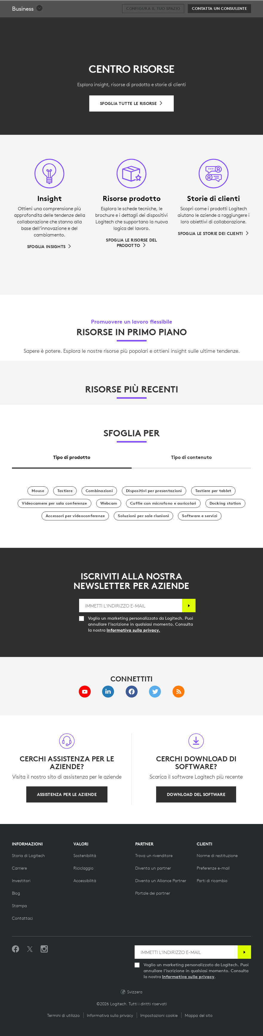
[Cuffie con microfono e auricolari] (163, 503)
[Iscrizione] (189, 605)
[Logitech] (43, 7)
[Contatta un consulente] (219, 23)
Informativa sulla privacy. (133, 630)
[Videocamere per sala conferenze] (54, 503)
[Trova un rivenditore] (154, 855)
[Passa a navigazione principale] (256, 7)
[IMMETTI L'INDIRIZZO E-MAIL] (130, 605)
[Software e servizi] (200, 515)
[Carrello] (239, 7)
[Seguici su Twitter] (29, 949)
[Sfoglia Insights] (49, 246)
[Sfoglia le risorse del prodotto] (131, 242)
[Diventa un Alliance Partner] (160, 880)
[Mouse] (37, 490)
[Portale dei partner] (152, 893)
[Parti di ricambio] (212, 880)
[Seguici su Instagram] (44, 949)
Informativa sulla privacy (188, 976)
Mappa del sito (199, 1015)
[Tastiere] (65, 490)
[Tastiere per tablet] (213, 490)
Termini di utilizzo (63, 1015)
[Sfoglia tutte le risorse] (131, 103)
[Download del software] (196, 794)
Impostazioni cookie (159, 1015)
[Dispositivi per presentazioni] (154, 490)
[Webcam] (108, 503)
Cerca (221, 8)
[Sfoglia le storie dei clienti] (213, 233)
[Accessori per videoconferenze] (75, 515)
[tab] (72, 455)
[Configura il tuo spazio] (153, 23)
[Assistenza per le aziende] (66, 794)
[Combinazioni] (99, 490)
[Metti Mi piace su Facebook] (15, 949)
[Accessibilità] (84, 880)
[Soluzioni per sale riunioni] (143, 515)
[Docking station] (225, 503)
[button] (27, 23)
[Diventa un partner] (153, 868)
